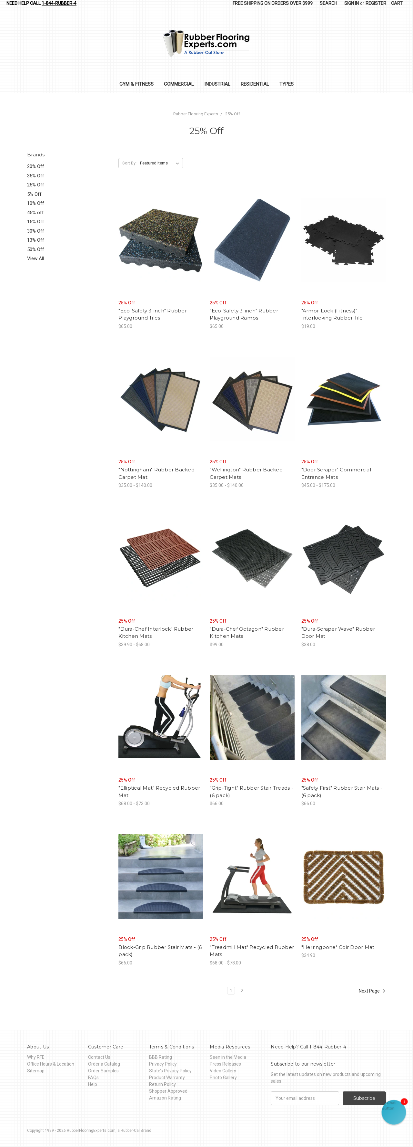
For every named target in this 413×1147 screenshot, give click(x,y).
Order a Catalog (104, 1064)
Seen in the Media (228, 1057)
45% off (35, 213)
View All (35, 258)
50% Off (35, 249)
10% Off (35, 203)
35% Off (35, 176)
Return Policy (162, 1084)
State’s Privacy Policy (170, 1070)
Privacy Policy (163, 1064)
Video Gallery (223, 1070)
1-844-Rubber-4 (59, 3)
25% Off (35, 185)
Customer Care (105, 1047)
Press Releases (225, 1064)
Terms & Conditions (171, 1047)
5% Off (34, 194)
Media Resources (230, 1047)
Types (286, 84)
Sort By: (129, 163)
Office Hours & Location (50, 1064)
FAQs (93, 1077)
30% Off (35, 231)
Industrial (217, 84)
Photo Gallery (223, 1077)
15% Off (35, 222)
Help (92, 1084)
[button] (394, 1112)
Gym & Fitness (136, 84)
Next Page (372, 991)
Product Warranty (167, 1077)
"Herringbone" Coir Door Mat (338, 947)
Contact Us (99, 1057)
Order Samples (103, 1070)
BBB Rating (160, 1057)
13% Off (35, 240)
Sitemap (36, 1070)
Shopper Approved (168, 1091)
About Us (38, 1047)
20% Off (35, 166)
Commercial (179, 84)
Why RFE (36, 1057)
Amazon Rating (165, 1097)
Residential (255, 84)
